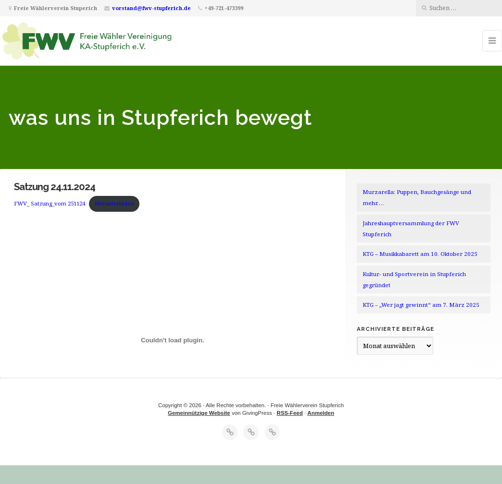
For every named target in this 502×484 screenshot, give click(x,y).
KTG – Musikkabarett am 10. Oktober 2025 (420, 253)
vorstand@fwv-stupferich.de (151, 8)
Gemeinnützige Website (199, 413)
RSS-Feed (289, 413)
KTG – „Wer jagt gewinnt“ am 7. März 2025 (421, 304)
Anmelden (320, 413)
